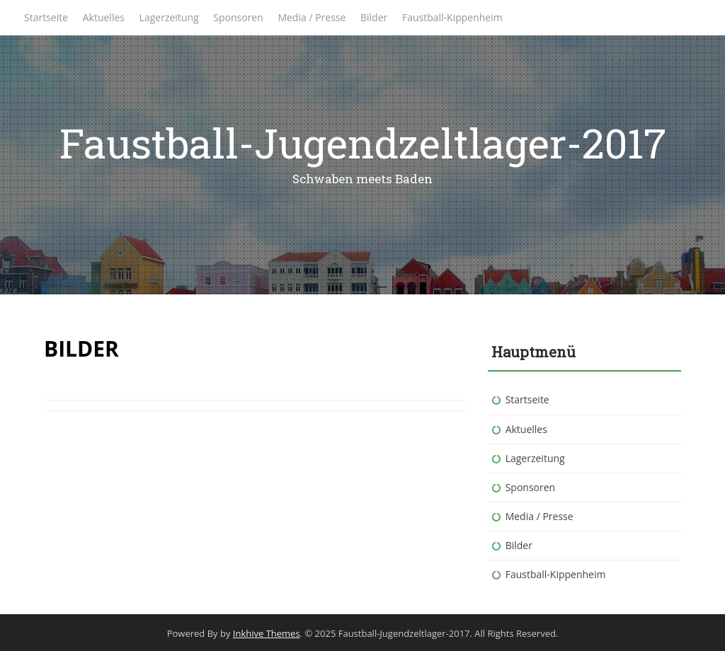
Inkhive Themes (266, 633)
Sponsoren (238, 17)
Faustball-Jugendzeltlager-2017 (362, 142)
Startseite (46, 17)
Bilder (373, 17)
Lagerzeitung (169, 17)
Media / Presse (312, 17)
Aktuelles (104, 17)
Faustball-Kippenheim (452, 17)
